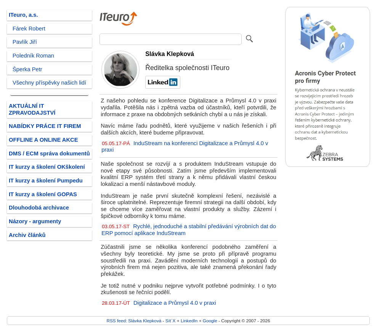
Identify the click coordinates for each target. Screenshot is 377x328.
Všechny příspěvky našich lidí (49, 83)
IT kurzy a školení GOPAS (43, 194)
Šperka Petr (27, 69)
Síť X (170, 320)
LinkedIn (189, 320)
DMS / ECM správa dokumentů (49, 153)
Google (210, 320)
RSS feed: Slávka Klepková (133, 320)
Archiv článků (27, 235)
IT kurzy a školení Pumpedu (46, 181)
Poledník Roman (33, 56)
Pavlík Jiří (25, 42)
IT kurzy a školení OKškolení (47, 167)
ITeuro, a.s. (23, 15)
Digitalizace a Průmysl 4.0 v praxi (174, 303)
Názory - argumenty (35, 221)
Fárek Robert (29, 29)
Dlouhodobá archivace (39, 208)
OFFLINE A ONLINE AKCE (43, 140)
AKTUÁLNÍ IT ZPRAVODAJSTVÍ (32, 109)
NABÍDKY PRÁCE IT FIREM (45, 126)
